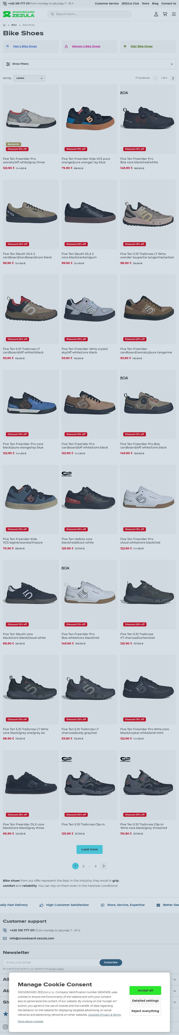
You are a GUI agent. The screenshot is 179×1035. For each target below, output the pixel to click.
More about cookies (30, 1021)
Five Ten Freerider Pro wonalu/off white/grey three (24, 160)
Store (145, 3)
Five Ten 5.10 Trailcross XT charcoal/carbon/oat (137, 635)
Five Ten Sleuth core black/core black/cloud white (24, 635)
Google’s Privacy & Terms (104, 1015)
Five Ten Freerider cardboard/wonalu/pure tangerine (146, 350)
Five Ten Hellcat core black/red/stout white (78, 540)
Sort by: (7, 78)
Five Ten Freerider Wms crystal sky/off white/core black (85, 350)
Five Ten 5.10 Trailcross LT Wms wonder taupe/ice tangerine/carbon (147, 255)
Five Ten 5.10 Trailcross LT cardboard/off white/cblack (23, 350)
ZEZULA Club (130, 3)
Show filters (17, 64)
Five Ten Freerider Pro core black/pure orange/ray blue (23, 445)
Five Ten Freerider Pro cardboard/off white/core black (85, 445)
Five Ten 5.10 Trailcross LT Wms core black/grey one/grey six (25, 730)
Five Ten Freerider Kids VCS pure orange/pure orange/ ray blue (86, 160)
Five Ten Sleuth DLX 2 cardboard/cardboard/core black (27, 255)
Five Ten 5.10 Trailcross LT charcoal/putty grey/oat (80, 730)
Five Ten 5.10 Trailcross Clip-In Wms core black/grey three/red (143, 826)
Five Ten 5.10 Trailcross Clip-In (83, 824)
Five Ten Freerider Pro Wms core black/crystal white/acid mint (144, 730)
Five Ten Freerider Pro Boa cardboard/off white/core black (143, 445)
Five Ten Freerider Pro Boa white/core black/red (80, 635)
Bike (14, 25)
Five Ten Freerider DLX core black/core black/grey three (23, 826)
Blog (155, 3)
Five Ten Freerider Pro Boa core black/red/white (139, 160)
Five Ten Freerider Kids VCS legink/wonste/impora (23, 540)
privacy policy (56, 969)
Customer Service (107, 3)
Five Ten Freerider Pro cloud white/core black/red (140, 540)
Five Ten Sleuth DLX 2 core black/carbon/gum (79, 255)
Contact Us (168, 3)
